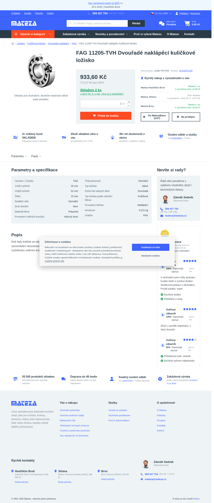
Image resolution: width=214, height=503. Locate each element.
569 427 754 (98, 13)
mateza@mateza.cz (173, 215)
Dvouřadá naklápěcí (58, 43)
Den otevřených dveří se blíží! (104, 3)
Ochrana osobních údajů (72, 415)
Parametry (19, 156)
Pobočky (39, 13)
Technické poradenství (119, 415)
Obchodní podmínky (70, 410)
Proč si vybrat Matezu (119, 420)
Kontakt (27, 13)
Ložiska (21, 43)
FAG (74, 43)
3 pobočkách (176, 138)
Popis (36, 156)
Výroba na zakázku (117, 410)
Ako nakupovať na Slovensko (74, 435)
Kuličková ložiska (36, 43)
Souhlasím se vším (150, 247)
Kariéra (50, 13)
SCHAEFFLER (186, 71)
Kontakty (161, 425)
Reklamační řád (67, 420)
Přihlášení (181, 13)
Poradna (161, 420)
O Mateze (15, 13)
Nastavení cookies (150, 255)
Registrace (195, 13)
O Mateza (161, 410)
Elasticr (196, 499)
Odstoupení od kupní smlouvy (74, 425)
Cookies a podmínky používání (75, 430)
